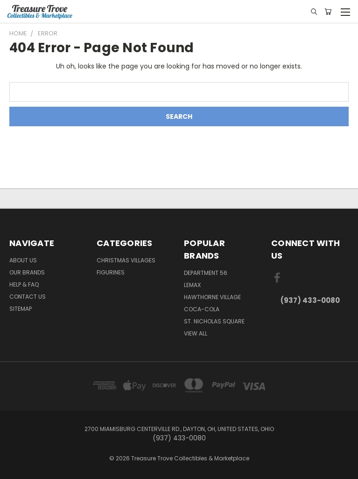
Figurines (111, 272)
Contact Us (27, 297)
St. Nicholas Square (214, 321)
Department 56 (205, 273)
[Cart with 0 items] (328, 11)
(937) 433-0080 (310, 300)
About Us (23, 260)
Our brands (27, 272)
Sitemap (20, 309)
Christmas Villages (126, 260)
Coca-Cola (201, 309)
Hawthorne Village (212, 297)
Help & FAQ (24, 284)
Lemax (192, 285)
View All (195, 333)
